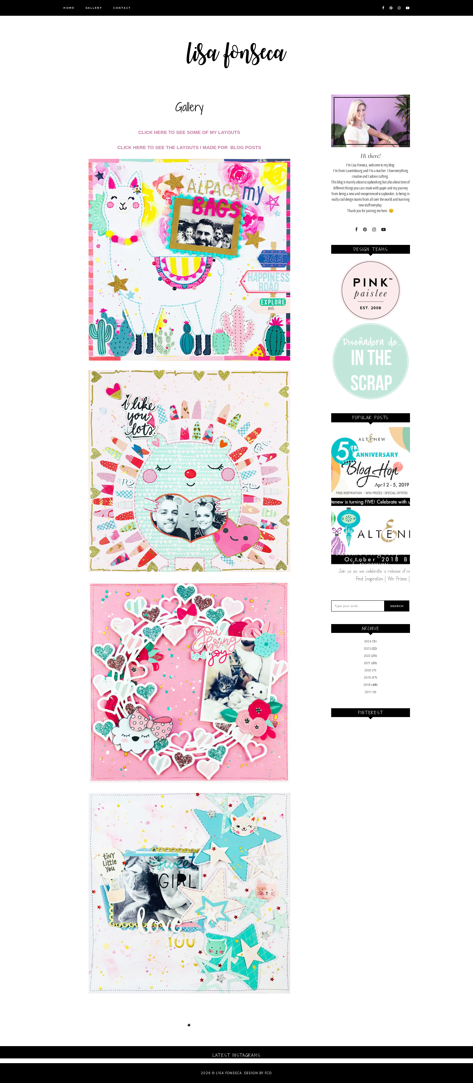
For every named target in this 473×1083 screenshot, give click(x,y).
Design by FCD (258, 1073)
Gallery (93, 7)
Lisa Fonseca (229, 1073)
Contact (122, 7)
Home (68, 7)
